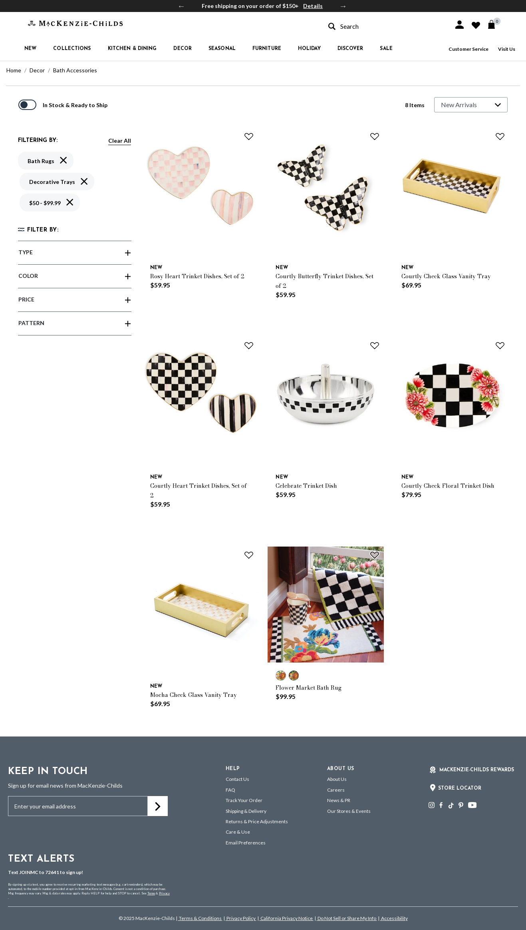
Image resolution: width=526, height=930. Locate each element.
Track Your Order (244, 800)
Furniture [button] (266, 48)
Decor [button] (182, 48)
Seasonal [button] (222, 48)
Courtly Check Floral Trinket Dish (447, 485)
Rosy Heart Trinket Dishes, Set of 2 (197, 276)
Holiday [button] (309, 48)
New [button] (30, 48)
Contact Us (237, 779)
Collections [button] (72, 48)
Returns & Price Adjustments (257, 821)
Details (313, 5)
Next (343, 6)
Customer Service (468, 49)
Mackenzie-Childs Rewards (476, 770)
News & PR (338, 800)
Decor (37, 70)
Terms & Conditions (200, 918)
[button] (459, 24)
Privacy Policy (241, 918)
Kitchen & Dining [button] (132, 48)
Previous (181, 6)
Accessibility (394, 918)
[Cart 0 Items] (495, 24)
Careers (336, 790)
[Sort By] (471, 104)
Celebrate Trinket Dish (306, 485)
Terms (151, 893)
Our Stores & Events (349, 811)
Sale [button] (386, 48)
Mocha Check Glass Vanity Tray (193, 695)
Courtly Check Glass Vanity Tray (446, 276)
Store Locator (459, 788)
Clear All (119, 140)
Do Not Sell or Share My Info (347, 918)
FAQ (230, 790)
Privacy (164, 893)
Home (13, 70)
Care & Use (238, 832)
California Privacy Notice (287, 918)
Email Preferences (246, 843)
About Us (337, 779)
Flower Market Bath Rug (308, 687)
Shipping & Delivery (246, 811)
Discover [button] (350, 48)
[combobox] (383, 26)
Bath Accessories (75, 70)
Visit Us (506, 49)
